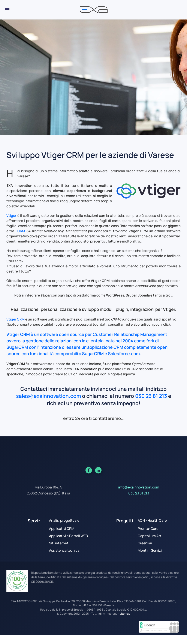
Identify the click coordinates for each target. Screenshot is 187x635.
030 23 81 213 (151, 395)
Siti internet (58, 543)
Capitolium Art (149, 535)
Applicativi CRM (61, 528)
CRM (21, 231)
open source (71, 334)
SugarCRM (17, 347)
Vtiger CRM (15, 319)
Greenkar (145, 543)
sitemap (125, 614)
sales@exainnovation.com (48, 395)
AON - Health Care (152, 520)
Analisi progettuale (64, 520)
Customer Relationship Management (130, 334)
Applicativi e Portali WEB (68, 535)
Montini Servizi (150, 550)
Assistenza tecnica (64, 550)
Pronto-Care (148, 528)
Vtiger (11, 215)
